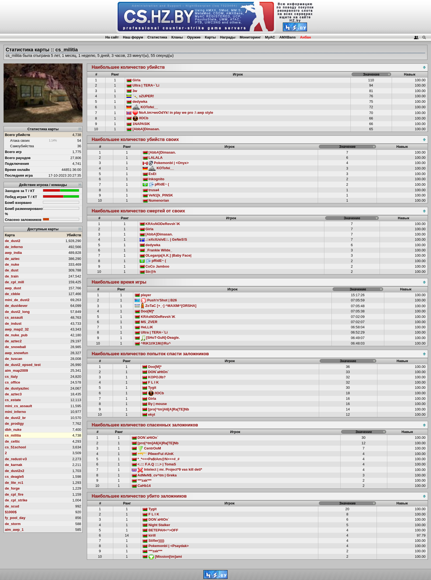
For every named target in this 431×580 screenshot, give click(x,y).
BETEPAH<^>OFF (160, 530)
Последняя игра (19, 175)
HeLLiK (144, 327)
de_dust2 (12, 241)
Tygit (149, 387)
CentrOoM (146, 448)
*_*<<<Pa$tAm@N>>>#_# (155, 459)
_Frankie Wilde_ (156, 250)
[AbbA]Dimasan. (143, 129)
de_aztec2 (13, 341)
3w (131, 91)
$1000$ (11, 512)
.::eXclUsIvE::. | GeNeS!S (163, 239)
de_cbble (12, 294)
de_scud (12, 506)
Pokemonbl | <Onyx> (166, 163)
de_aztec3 (13, 394)
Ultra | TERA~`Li (142, 85)
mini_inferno (15, 412)
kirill (149, 535)
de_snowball (15, 347)
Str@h (148, 272)
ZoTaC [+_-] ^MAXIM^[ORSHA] (165, 306)
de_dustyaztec (17, 388)
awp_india (13, 253)
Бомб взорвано (18, 203)
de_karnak (13, 465)
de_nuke (12, 264)
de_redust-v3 (16, 459)
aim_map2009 (16, 370)
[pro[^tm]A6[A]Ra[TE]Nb (165, 409)
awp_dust (13, 288)
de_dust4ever (16, 306)
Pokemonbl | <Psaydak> (165, 546)
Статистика (157, 37)
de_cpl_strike (16, 500)
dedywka (136, 101)
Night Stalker (156, 525)
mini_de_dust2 (17, 300)
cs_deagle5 (14, 476)
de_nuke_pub (16, 335)
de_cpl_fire (14, 494)
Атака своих (20, 140)
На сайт (111, 37)
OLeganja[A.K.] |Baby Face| (166, 255)
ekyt (148, 414)
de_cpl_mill (14, 282)
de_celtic (12, 441)
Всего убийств (17, 135)
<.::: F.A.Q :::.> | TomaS (154, 464)
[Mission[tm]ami (162, 556)
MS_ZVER (146, 322)
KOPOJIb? (154, 377)
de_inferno (14, 247)
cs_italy (11, 376)
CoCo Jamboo (154, 266)
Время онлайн (17, 170)
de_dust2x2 (14, 471)
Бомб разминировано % (24, 211)
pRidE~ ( (156, 184)
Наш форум (133, 37)
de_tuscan (13, 359)
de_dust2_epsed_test (23, 365)
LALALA (153, 158)
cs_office (12, 382)
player (143, 295)
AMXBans (287, 37)
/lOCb (137, 118)
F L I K (150, 382)
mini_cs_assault (18, 406)
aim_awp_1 (14, 530)
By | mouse (154, 404)
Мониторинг (250, 37)
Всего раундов (18, 158)
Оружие (194, 37)
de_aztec (12, 259)
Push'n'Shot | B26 (156, 300)
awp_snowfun (16, 353)
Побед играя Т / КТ (21, 197)
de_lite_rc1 (14, 483)
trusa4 (151, 190)
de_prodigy (14, 423)
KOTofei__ (142, 107)
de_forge (12, 488)
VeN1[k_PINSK (158, 195)
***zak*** (141, 480)
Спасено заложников (23, 220)
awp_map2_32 (17, 329)
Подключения (17, 164)
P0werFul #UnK (153, 454)
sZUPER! (140, 96)
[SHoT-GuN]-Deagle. (157, 337)
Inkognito (153, 179)
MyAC (270, 37)
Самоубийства (22, 146)
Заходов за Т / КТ (20, 191)
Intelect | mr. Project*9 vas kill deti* (167, 469)
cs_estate (13, 400)
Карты (210, 37)
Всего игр (13, 152)
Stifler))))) (153, 541)
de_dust (11, 270)
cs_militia (13, 435)
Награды (228, 37)
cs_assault (14, 317)
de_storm (13, 524)
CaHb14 (141, 486)
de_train (12, 276)
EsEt (149, 174)
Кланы (177, 37)
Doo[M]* (144, 311)
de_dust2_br (15, 418)
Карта (10, 235)
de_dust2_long (17, 312)
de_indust (13, 323)
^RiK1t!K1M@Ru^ (153, 343)
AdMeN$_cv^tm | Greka (154, 475)
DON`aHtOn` (155, 372)
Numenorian (156, 200)
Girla (133, 80)
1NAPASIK (138, 124)
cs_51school (15, 447)
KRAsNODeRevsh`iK (160, 224)
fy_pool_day (15, 518)
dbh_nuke (13, 430)
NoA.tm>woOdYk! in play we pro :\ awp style (169, 112)
